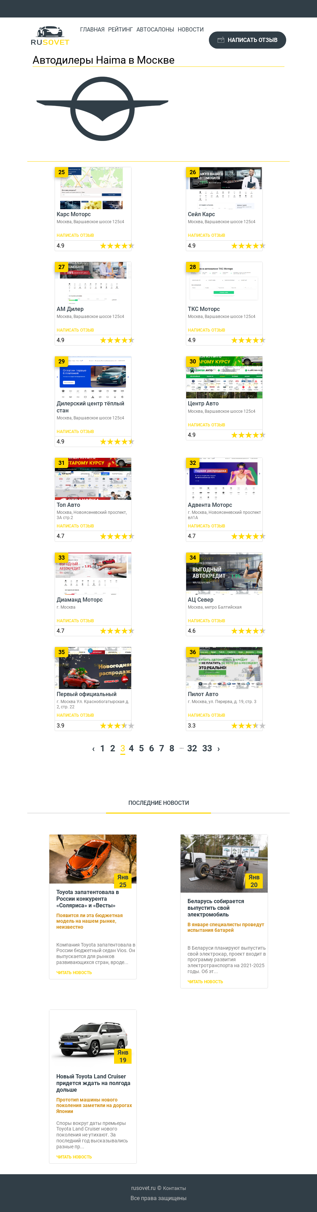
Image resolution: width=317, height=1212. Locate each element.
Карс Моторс (93, 209)
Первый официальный (93, 689)
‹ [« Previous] (93, 748)
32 (192, 748)
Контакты (174, 1188)
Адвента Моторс (224, 499)
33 (207, 748)
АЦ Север (224, 594)
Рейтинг (120, 29)
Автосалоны (155, 29)
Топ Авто (93, 499)
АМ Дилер (93, 304)
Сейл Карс (224, 209)
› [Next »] (218, 748)
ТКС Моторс (224, 304)
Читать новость (74, 972)
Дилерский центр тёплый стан (93, 401)
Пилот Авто (224, 689)
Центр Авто (224, 398)
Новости (191, 29)
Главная (92, 29)
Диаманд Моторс (93, 594)
